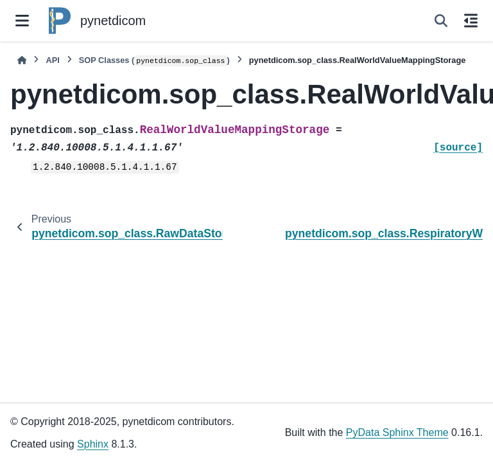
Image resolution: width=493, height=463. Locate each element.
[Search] (441, 21)
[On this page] (471, 21)
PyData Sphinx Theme (397, 432)
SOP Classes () (154, 60)
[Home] (21, 60)
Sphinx (92, 444)
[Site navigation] (22, 21)
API (52, 60)
